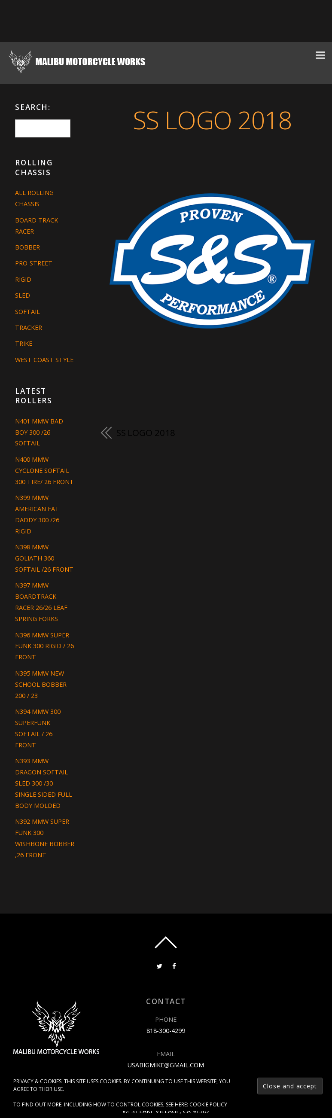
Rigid (23, 279)
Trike (23, 343)
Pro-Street (33, 263)
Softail (27, 312)
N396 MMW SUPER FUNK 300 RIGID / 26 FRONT (44, 646)
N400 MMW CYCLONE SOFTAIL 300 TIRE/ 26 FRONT (44, 470)
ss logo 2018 (212, 120)
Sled (22, 295)
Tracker (28, 327)
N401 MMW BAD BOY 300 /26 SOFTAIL (39, 432)
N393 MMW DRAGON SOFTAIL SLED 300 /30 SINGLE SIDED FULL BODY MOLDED (43, 783)
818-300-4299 (165, 1031)
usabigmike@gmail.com (166, 1065)
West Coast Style (44, 360)
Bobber (27, 247)
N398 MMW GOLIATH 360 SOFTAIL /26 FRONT (44, 558)
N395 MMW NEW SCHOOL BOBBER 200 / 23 (41, 684)
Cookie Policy (208, 1104)
